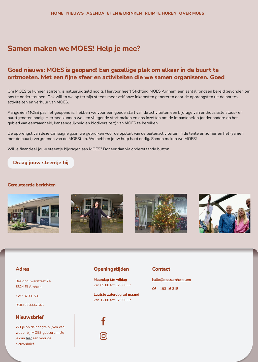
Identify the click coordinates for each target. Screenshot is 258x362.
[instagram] (103, 348)
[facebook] (103, 333)
